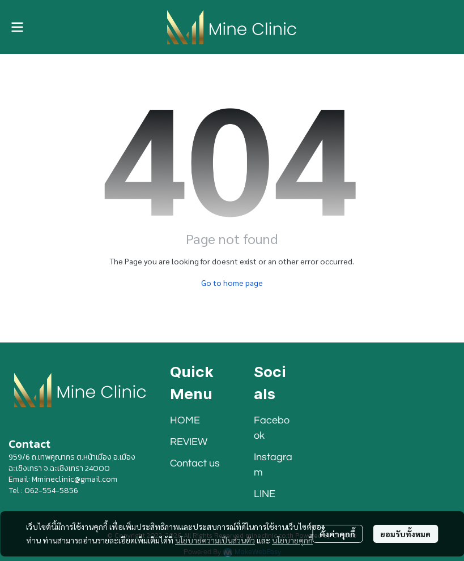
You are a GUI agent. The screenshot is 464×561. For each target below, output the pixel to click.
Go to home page (232, 282)
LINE (264, 494)
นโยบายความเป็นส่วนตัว (215, 540)
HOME (185, 420)
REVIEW (188, 441)
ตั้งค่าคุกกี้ (337, 534)
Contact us (195, 463)
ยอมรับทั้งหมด (405, 534)
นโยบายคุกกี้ (292, 540)
